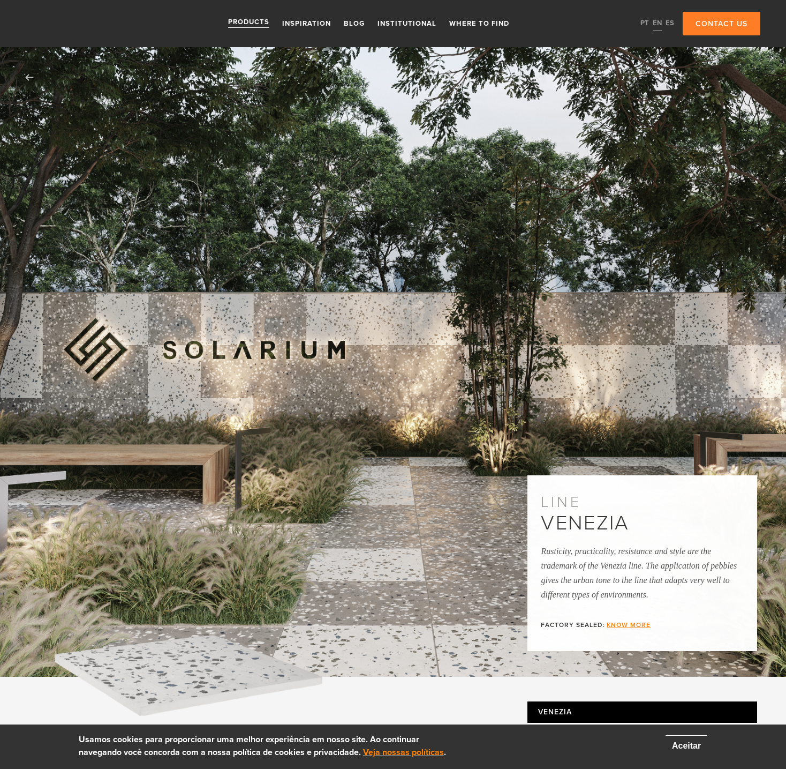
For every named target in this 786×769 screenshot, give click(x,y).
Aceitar (686, 745)
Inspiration (306, 23)
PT (644, 23)
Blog (354, 23)
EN (657, 23)
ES (670, 23)
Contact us (721, 23)
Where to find (479, 23)
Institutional (406, 23)
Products (248, 23)
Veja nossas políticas (403, 752)
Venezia (554, 712)
